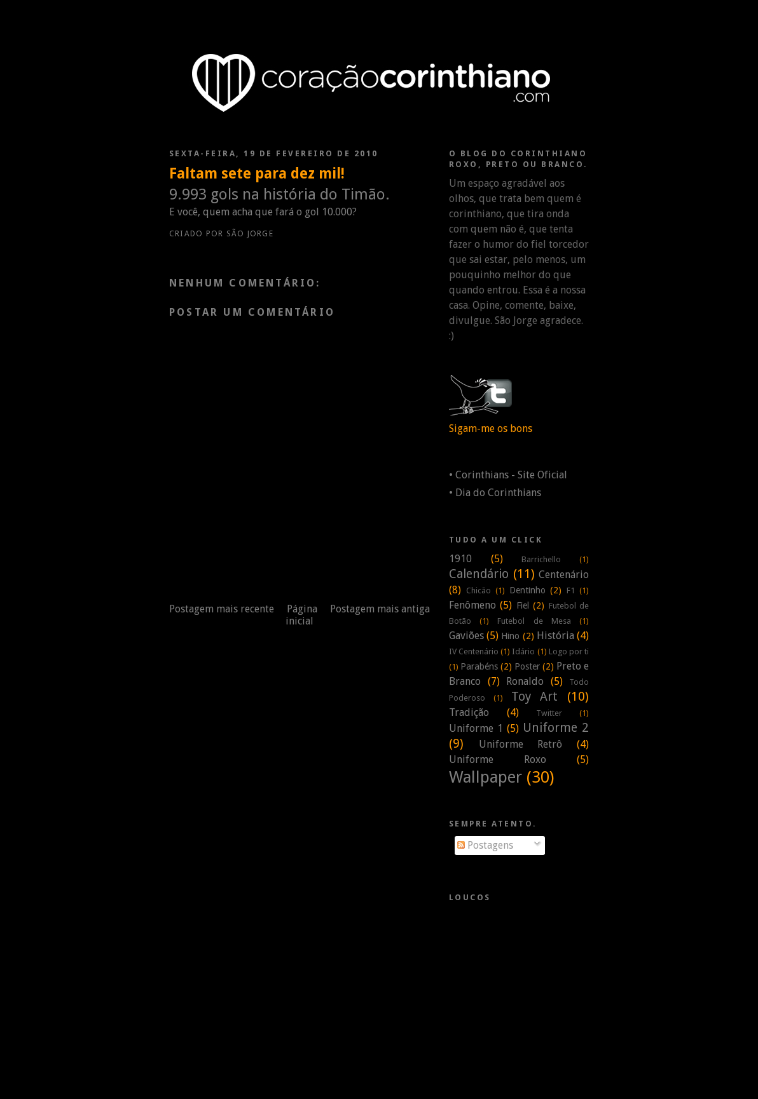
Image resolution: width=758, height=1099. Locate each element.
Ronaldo (525, 681)
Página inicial (301, 615)
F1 (571, 590)
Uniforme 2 (556, 727)
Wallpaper (485, 776)
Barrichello (541, 559)
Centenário (564, 575)
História (555, 636)
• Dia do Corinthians (495, 493)
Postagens (485, 845)
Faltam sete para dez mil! (257, 173)
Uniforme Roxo (497, 759)
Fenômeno (472, 605)
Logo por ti (569, 651)
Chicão (478, 590)
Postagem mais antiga (380, 609)
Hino (510, 636)
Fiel (522, 605)
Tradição (469, 712)
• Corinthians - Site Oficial (508, 475)
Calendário (479, 574)
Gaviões (466, 636)
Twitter (549, 713)
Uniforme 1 (476, 728)
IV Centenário (474, 651)
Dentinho (527, 590)
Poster (527, 666)
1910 (460, 559)
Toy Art (534, 696)
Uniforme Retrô (521, 744)
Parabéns (479, 666)
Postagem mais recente (221, 609)
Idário (523, 651)
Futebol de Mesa (533, 621)
